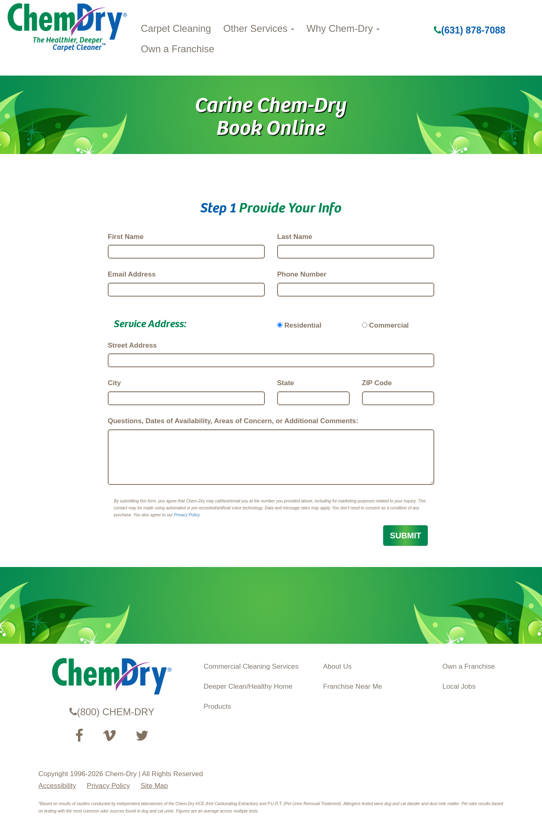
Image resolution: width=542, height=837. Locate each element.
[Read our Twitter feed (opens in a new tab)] (142, 736)
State (285, 383)
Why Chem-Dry (343, 28)
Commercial (389, 325)
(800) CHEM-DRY (112, 711)
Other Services (258, 28)
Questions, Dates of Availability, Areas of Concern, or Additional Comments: (233, 421)
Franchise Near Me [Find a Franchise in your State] (352, 686)
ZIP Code (377, 383)
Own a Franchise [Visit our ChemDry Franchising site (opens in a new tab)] (468, 666)
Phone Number (302, 274)
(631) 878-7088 (469, 30)
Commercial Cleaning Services (251, 666)
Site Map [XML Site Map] (154, 786)
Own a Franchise (177, 48)
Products (217, 706)
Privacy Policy (187, 515)
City (114, 383)
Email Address (131, 274)
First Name (126, 237)
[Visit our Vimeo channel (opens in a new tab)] (109, 736)
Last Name (294, 237)
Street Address (132, 345)
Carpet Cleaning (176, 28)
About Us (337, 666)
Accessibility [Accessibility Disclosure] (57, 786)
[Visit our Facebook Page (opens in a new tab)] (79, 736)
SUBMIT (405, 535)
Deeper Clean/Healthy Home (248, 686)
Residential (303, 325)
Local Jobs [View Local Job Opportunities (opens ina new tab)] (458, 686)
